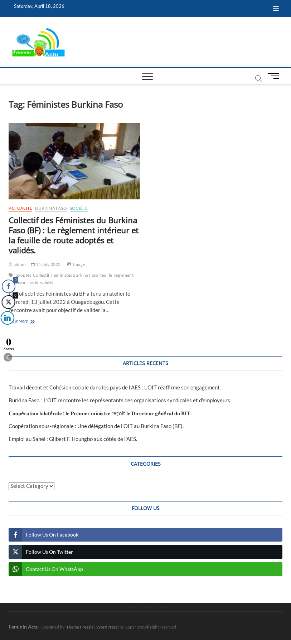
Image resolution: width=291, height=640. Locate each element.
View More (28, 321)
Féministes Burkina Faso (74, 275)
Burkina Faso (51, 208)
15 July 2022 (46, 264)
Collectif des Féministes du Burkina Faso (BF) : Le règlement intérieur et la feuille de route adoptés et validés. (74, 235)
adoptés (23, 275)
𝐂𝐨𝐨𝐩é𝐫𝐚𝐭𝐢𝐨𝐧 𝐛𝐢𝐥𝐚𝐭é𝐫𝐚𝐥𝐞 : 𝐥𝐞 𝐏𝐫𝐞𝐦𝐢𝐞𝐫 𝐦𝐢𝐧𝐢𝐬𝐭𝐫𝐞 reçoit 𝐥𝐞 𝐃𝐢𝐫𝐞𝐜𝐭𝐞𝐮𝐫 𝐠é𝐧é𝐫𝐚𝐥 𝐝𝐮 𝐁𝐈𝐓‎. (100, 413)
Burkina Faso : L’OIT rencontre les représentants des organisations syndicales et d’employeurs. (120, 400)
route (33, 282)
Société (79, 208)
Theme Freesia (79, 627)
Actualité (20, 208)
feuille (106, 275)
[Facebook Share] (8, 286)
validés (46, 282)
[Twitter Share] (8, 302)
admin (17, 264)
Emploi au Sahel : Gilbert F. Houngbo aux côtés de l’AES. (73, 439)
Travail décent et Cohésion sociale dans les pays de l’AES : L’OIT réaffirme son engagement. (115, 387)
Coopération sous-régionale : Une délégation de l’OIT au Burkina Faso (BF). (96, 426)
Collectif (41, 275)
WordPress (106, 627)
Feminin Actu (24, 627)
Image (79, 264)
